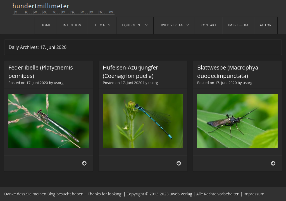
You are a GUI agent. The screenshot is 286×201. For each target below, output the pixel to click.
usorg (58, 82)
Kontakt (208, 25)
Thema (99, 25)
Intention (72, 25)
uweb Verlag (171, 25)
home (46, 25)
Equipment (132, 25)
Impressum (238, 25)
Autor (265, 25)
